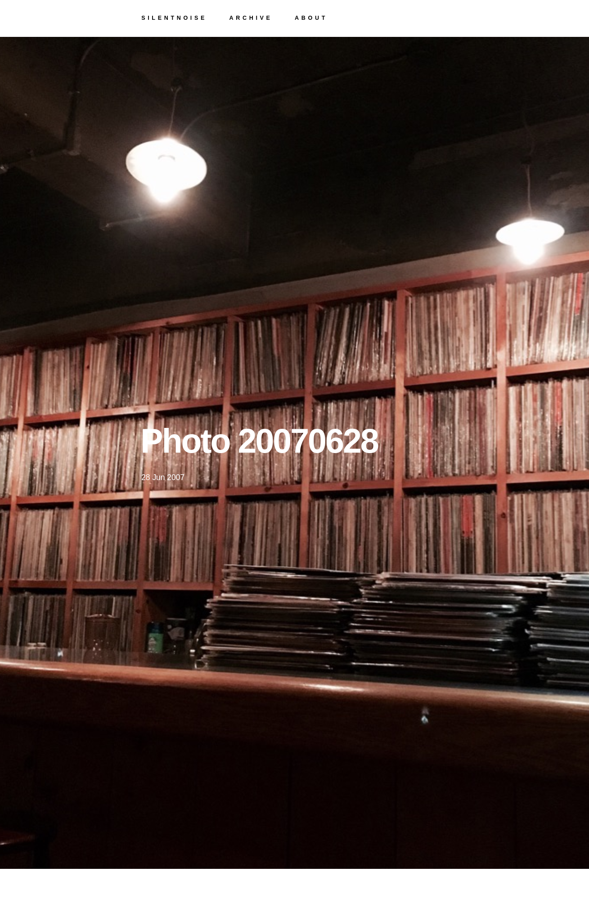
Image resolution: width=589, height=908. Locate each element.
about (311, 18)
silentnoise (174, 18)
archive (251, 18)
